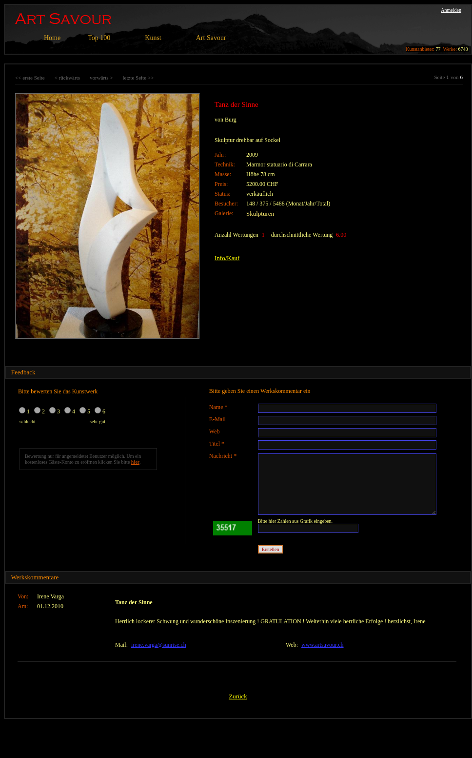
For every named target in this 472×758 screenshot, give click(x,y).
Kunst (153, 37)
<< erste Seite (30, 78)
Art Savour (211, 37)
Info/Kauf (227, 258)
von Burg (225, 119)
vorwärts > (101, 78)
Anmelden (451, 10)
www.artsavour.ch (322, 644)
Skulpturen (260, 213)
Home (52, 37)
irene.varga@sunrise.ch (158, 644)
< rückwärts (67, 78)
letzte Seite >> (138, 78)
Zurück (238, 696)
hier (135, 462)
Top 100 (99, 37)
